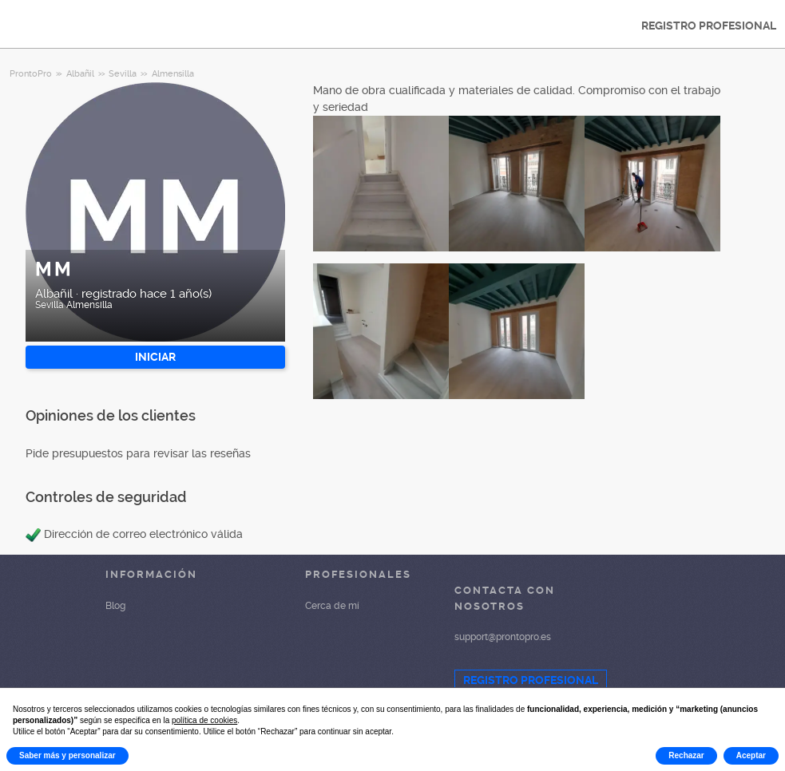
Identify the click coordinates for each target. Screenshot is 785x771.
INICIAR (155, 356)
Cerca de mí (332, 605)
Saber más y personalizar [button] (67, 755)
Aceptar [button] (751, 755)
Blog (115, 605)
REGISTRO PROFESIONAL (708, 25)
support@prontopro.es (502, 636)
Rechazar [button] (686, 755)
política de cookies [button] (204, 720)
